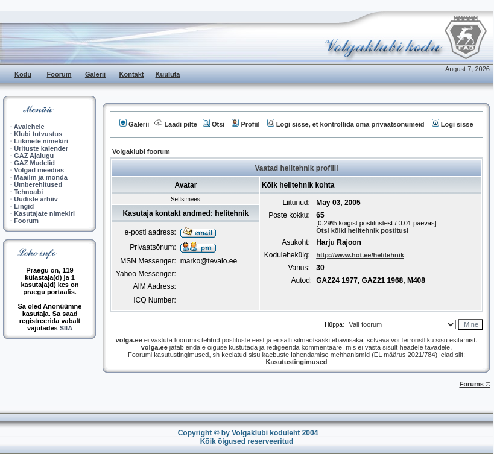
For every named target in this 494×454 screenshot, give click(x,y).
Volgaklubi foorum (141, 151)
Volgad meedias (39, 170)
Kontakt (131, 74)
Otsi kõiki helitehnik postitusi (362, 230)
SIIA (66, 328)
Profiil (245, 124)
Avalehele (29, 126)
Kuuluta (168, 74)
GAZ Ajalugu (34, 155)
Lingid (24, 206)
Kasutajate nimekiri (44, 213)
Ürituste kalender (41, 148)
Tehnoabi (28, 191)
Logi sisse (452, 124)
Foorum (59, 74)
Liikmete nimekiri (41, 141)
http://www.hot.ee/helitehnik (360, 255)
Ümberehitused (38, 184)
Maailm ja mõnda (41, 177)
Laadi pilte (175, 124)
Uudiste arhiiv (36, 199)
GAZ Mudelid (34, 162)
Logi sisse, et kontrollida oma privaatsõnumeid (346, 124)
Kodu (22, 74)
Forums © (475, 384)
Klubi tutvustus (38, 133)
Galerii (95, 74)
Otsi (213, 124)
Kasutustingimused (296, 361)
